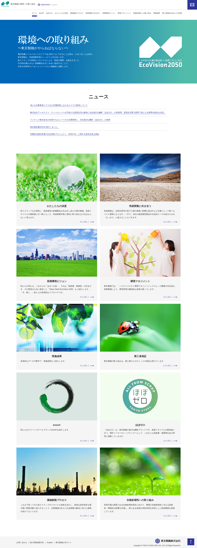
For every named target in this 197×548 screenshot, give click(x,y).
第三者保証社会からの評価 (172, 13)
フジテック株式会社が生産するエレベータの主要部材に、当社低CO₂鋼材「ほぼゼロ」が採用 (70, 119)
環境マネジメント (124, 13)
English (54, 4)
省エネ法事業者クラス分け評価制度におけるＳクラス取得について (59, 105)
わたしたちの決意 (61, 13)
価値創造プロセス (76, 13)
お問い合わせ (21, 542)
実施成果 (156, 13)
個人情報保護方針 (35, 542)
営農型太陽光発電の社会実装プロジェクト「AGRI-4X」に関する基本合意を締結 (64, 134)
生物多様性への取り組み (142, 13)
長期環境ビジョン (109, 13)
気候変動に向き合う (93, 13)
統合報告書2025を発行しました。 (44, 126)
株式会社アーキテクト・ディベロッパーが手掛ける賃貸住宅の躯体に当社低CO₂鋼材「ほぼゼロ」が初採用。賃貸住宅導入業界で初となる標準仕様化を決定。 (98, 112)
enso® (41, 13)
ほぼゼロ (49, 13)
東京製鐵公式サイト (60, 542)
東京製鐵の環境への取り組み (18, 4)
